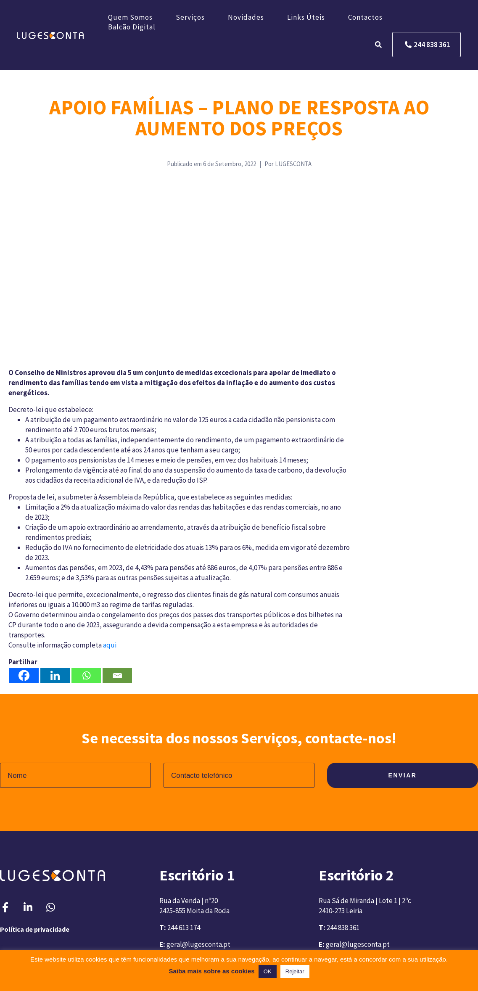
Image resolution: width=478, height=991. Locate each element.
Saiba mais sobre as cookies (211, 971)
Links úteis (306, 17)
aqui (109, 645)
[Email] (117, 675)
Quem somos (130, 17)
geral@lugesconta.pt (198, 944)
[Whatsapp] (86, 675)
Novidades (246, 17)
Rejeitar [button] (294, 971)
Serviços (190, 17)
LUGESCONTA (293, 164)
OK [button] (268, 971)
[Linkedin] (55, 675)
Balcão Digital (132, 27)
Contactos (365, 17)
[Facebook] (24, 675)
